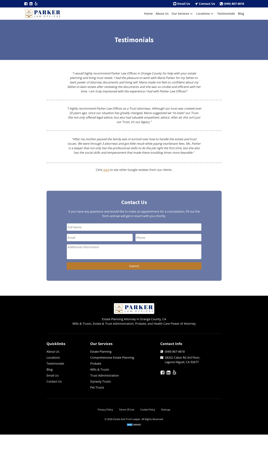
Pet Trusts (97, 387)
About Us (162, 14)
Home (148, 14)
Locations (205, 14)
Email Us (183, 4)
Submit (134, 266)
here (106, 170)
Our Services (182, 14)
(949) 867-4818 (234, 4)
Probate (95, 363)
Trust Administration (104, 375)
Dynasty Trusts (100, 381)
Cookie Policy (147, 409)
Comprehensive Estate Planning (112, 357)
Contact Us (207, 4)
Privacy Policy (105, 409)
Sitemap (165, 409)
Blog (241, 14)
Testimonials (226, 14)
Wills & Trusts (99, 369)
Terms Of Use (126, 409)
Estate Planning (100, 352)
